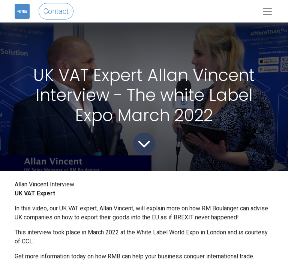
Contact (56, 11)
